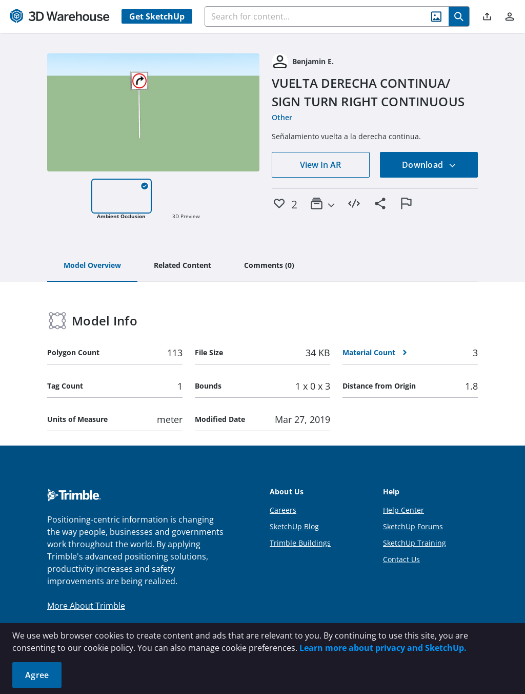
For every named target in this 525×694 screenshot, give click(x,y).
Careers (283, 510)
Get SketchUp (157, 16)
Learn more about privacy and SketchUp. (383, 647)
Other (282, 117)
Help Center (403, 510)
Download (429, 164)
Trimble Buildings (300, 543)
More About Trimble (86, 605)
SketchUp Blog (294, 526)
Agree (37, 675)
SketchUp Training (414, 543)
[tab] (92, 266)
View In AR (320, 164)
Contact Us (401, 559)
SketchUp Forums (413, 526)
